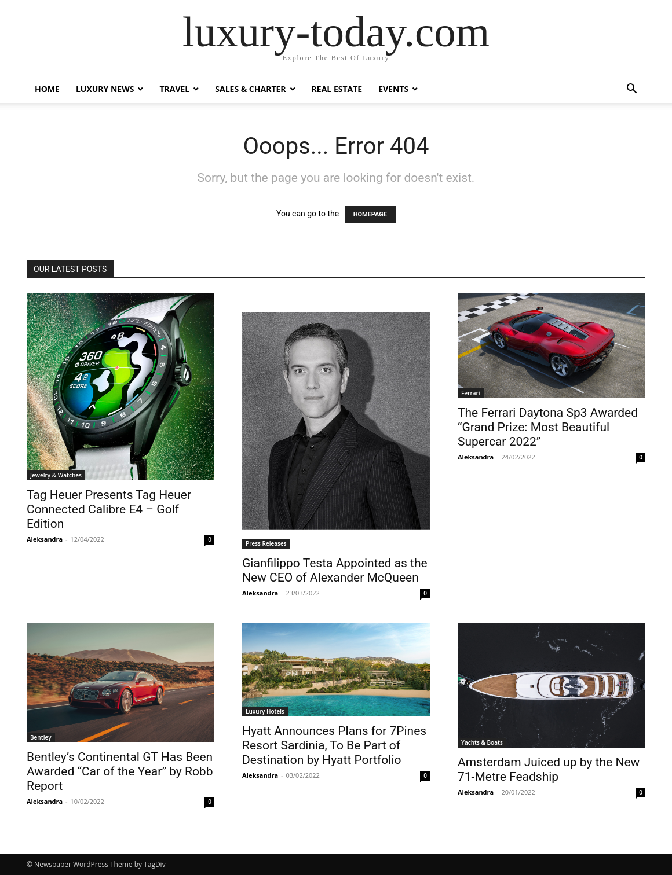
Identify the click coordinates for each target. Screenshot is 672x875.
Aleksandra (45, 539)
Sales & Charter (250, 88)
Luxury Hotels (265, 711)
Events (393, 88)
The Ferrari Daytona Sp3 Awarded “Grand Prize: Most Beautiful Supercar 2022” (548, 427)
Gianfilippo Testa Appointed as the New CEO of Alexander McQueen (335, 570)
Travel (174, 88)
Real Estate (337, 88)
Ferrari (470, 393)
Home (47, 88)
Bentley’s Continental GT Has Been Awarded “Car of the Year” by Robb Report (120, 771)
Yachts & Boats (482, 742)
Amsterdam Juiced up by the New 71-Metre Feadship (549, 769)
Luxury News (105, 88)
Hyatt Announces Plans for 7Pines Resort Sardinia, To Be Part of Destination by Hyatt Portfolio (334, 745)
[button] (631, 89)
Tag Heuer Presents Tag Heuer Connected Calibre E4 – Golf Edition (109, 509)
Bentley (41, 737)
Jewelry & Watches (56, 475)
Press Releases (266, 543)
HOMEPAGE (370, 214)
